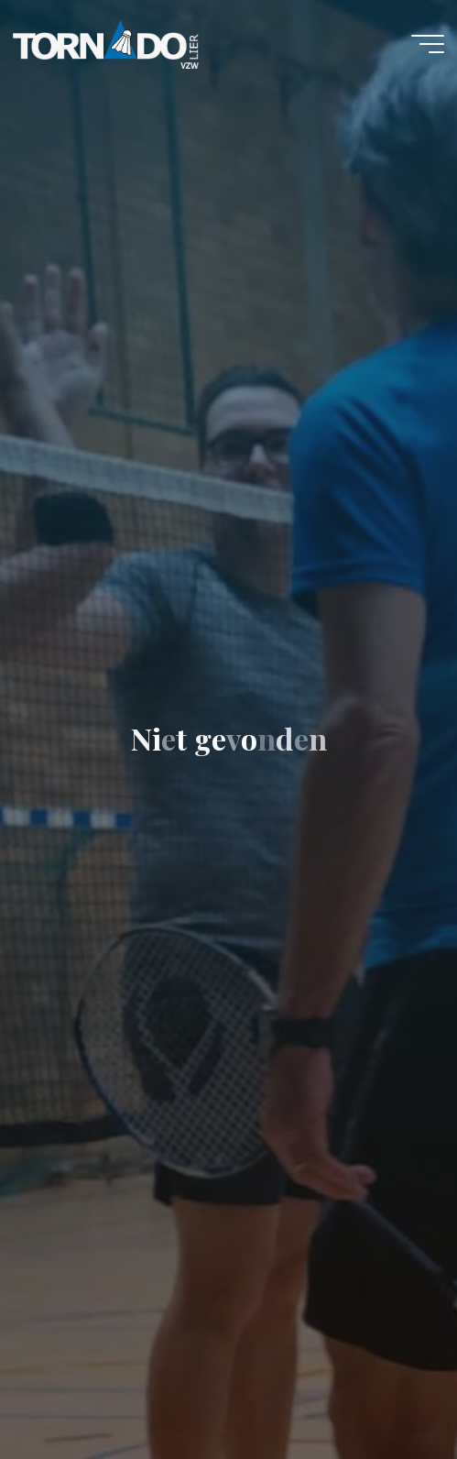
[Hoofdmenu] (427, 44)
